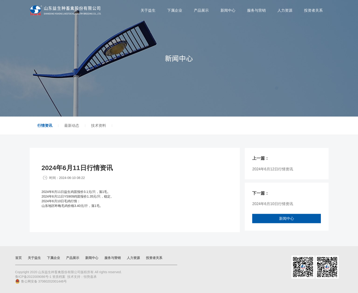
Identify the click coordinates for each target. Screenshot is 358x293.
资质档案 (58, 277)
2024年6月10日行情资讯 (272, 207)
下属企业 (174, 10)
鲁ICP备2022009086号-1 (34, 277)
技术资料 (98, 125)
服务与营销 (256, 10)
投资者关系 (313, 10)
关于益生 (148, 10)
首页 (18, 258)
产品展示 (201, 10)
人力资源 (284, 10)
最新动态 (71, 125)
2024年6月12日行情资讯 (272, 172)
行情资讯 (44, 125)
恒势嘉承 (90, 277)
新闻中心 (227, 10)
